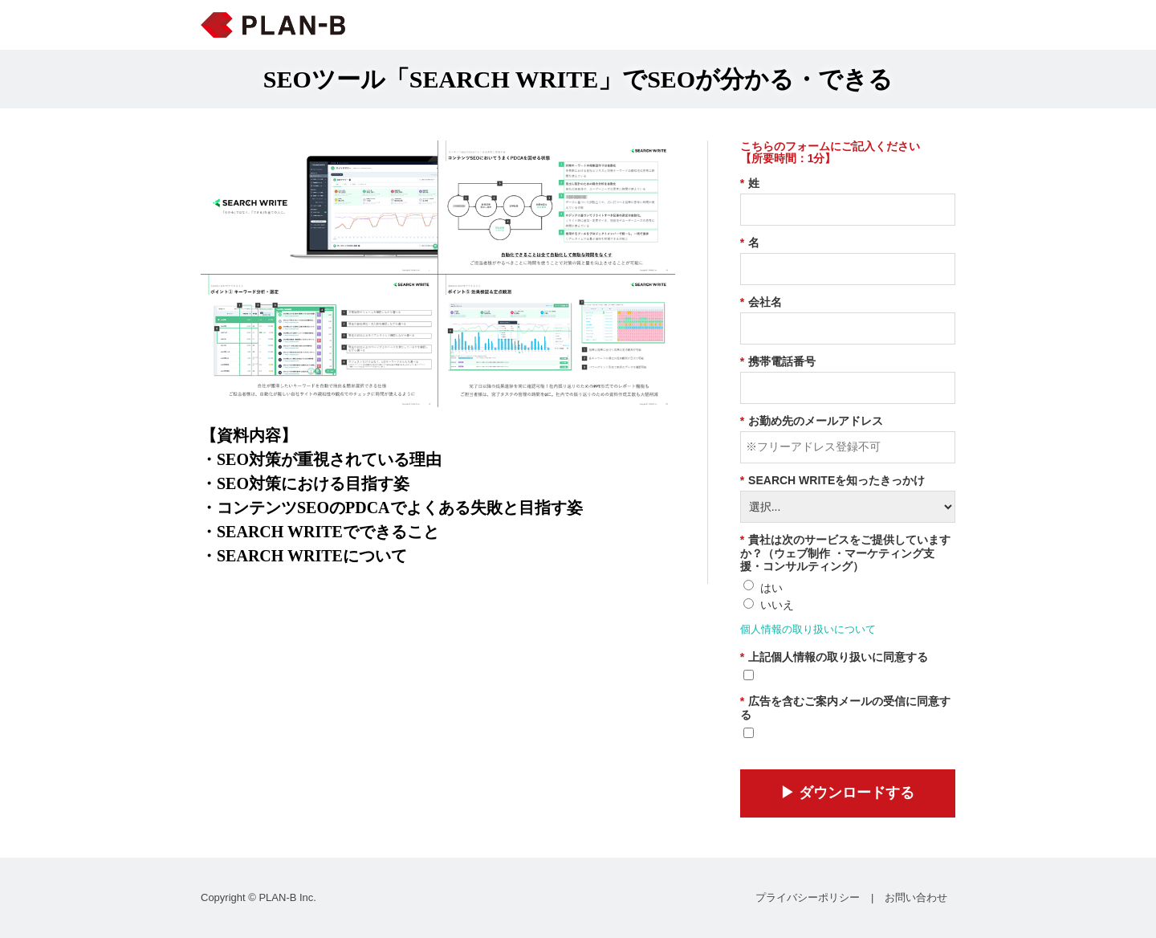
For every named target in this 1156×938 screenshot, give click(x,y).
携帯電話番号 (778, 362)
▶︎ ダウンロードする (847, 793)
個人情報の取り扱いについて (808, 629)
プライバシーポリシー (807, 897)
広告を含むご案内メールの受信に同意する (845, 708)
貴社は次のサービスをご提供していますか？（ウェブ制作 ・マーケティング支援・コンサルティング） (845, 553)
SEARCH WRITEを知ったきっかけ (833, 480)
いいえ (777, 604)
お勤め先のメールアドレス (811, 421)
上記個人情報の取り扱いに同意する (834, 657)
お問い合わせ (916, 897)
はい (771, 587)
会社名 (761, 302)
